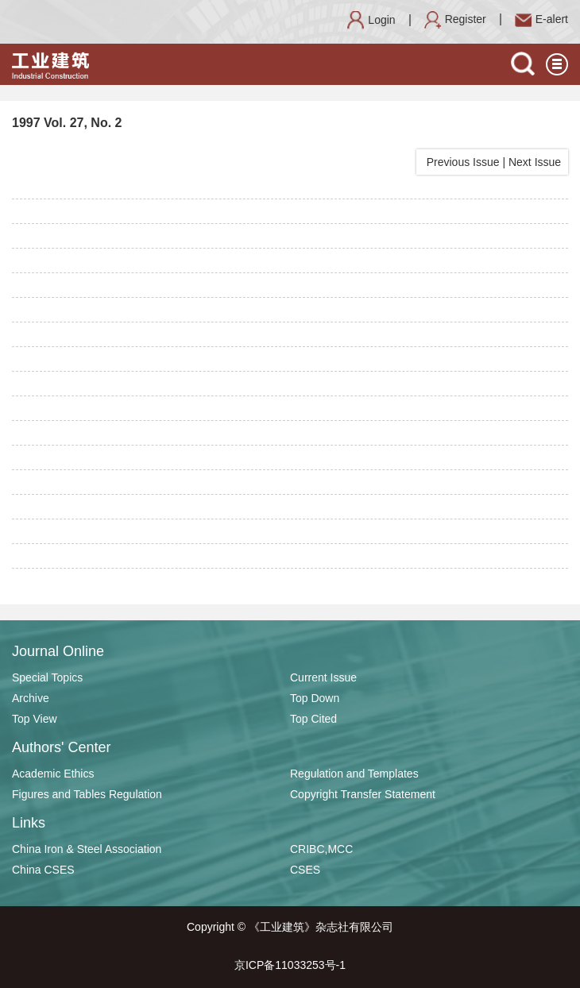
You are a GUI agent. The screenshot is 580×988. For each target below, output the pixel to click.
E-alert (541, 19)
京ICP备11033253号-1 (290, 965)
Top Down (314, 698)
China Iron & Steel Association (86, 849)
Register (455, 19)
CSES (305, 869)
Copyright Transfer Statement (362, 794)
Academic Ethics (53, 773)
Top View (34, 718)
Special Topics (47, 677)
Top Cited (313, 718)
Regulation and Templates (354, 773)
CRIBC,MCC (321, 849)
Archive (30, 698)
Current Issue (323, 677)
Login (371, 20)
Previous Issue (460, 162)
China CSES (43, 869)
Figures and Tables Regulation (87, 794)
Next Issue (536, 162)
